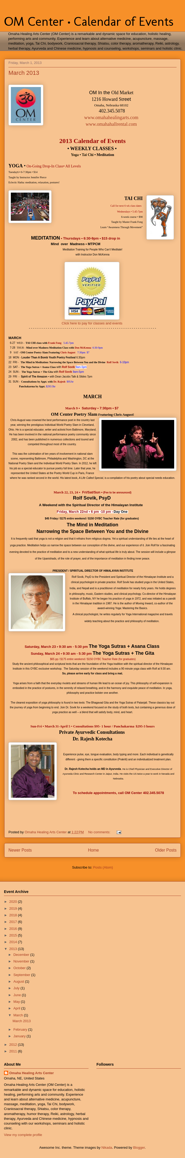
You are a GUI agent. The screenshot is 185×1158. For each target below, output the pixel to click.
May (17, 1002)
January (20, 1036)
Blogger (139, 1148)
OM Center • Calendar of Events (88, 21)
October (20, 968)
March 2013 (23, 73)
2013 (13, 949)
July (17, 988)
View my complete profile (23, 1135)
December (21, 955)
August (19, 981)
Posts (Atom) (103, 867)
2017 (13, 922)
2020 (13, 902)
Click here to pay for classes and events (92, 323)
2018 (13, 915)
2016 (13, 929)
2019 (13, 908)
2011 (13, 1051)
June (17, 995)
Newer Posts (20, 850)
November (21, 961)
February (20, 1029)
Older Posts (166, 850)
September (22, 975)
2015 (13, 935)
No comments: (99, 832)
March (18, 1015)
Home (93, 850)
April (17, 1008)
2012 (13, 1045)
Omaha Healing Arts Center (31, 1073)
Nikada (106, 1148)
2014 (13, 942)
